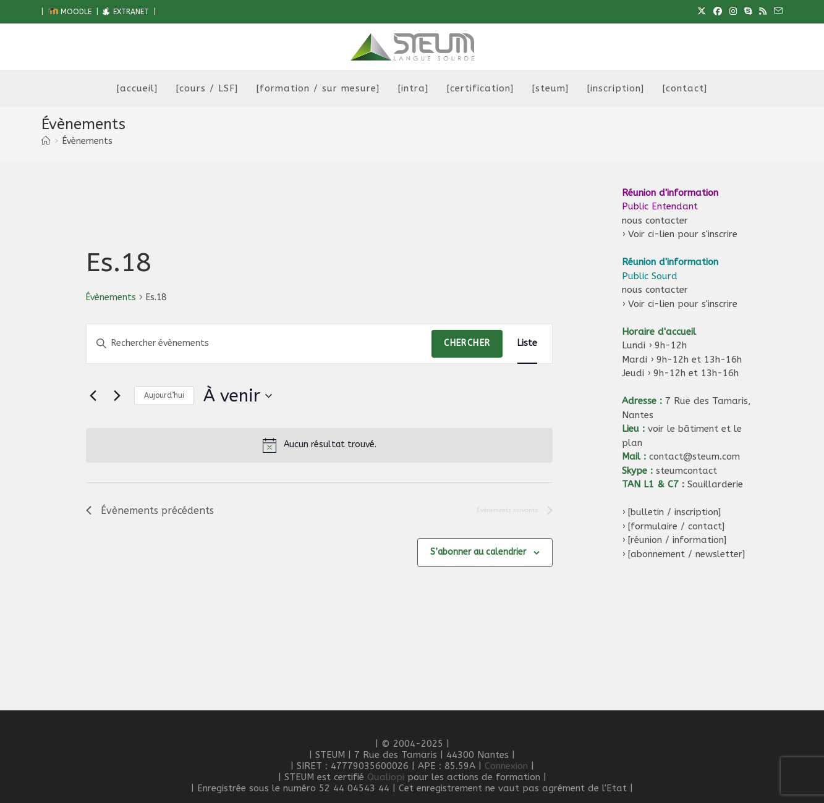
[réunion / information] (677, 539)
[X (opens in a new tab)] (702, 12)
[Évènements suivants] (117, 396)
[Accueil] (45, 141)
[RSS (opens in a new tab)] (762, 12)
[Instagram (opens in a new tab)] (733, 12)
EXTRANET (125, 11)
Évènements (87, 141)
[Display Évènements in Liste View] (527, 343)
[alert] (319, 445)
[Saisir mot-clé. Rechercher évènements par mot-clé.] (259, 343)
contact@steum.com (694, 456)
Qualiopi (385, 777)
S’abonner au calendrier (478, 552)
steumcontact (686, 470)
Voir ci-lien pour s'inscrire (682, 234)
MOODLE (69, 11)
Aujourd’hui (164, 395)
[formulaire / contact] (676, 526)
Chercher (467, 343)
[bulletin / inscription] (674, 512)
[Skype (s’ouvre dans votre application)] (748, 12)
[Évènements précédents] (93, 396)
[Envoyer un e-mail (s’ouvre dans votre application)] (776, 12)
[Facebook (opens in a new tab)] (718, 12)
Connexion (506, 765)
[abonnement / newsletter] (686, 554)
